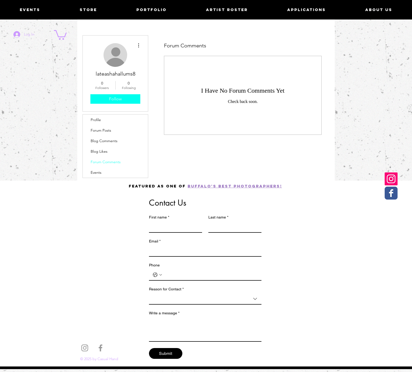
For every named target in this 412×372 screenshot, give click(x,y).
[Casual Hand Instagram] (391, 178)
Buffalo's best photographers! (235, 186)
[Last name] (233, 227)
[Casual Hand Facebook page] (391, 193)
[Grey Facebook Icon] (100, 348)
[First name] (174, 227)
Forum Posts (101, 130)
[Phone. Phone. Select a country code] (157, 275)
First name (159, 217)
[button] (60, 34)
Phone (154, 265)
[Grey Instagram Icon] (84, 348)
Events (96, 172)
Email (155, 241)
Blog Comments (104, 140)
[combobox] (205, 299)
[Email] (203, 251)
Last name (218, 217)
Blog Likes (99, 151)
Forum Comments (106, 162)
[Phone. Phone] (210, 275)
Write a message (164, 313)
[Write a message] (205, 329)
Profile (96, 119)
